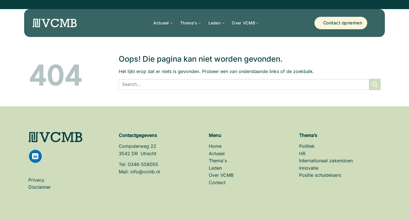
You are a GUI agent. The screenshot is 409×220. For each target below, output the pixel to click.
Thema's (218, 160)
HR (302, 153)
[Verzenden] (375, 84)
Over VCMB (243, 22)
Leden (214, 22)
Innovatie (308, 168)
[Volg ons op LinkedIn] (35, 156)
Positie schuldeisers (320, 175)
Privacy (36, 180)
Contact (217, 182)
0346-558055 (143, 164)
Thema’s (188, 22)
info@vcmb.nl (145, 172)
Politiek (307, 146)
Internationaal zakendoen (326, 160)
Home (215, 146)
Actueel (161, 22)
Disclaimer (39, 187)
